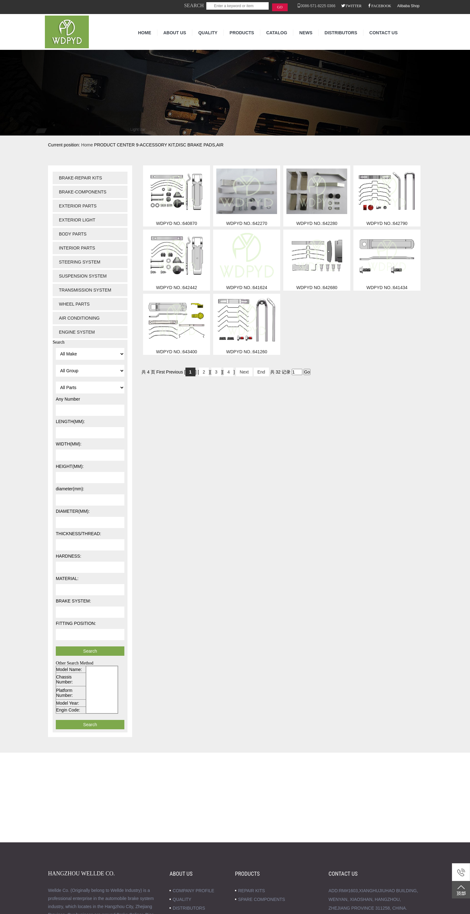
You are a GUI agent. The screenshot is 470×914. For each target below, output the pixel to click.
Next (244, 371)
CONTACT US (383, 32)
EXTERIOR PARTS (78, 205)
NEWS (305, 32)
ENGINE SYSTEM (77, 332)
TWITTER (353, 5)
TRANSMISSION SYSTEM (85, 290)
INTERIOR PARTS (77, 247)
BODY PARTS (73, 233)
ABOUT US (174, 32)
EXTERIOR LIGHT (77, 219)
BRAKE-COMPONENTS (82, 191)
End (261, 371)
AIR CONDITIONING (79, 318)
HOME (144, 32)
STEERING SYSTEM (79, 261)
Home (87, 144)
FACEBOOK (381, 5)
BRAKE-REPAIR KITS (80, 177)
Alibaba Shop (408, 6)
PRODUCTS (242, 32)
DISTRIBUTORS (340, 32)
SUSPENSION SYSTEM (83, 276)
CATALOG (276, 32)
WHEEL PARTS (74, 304)
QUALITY (207, 32)
